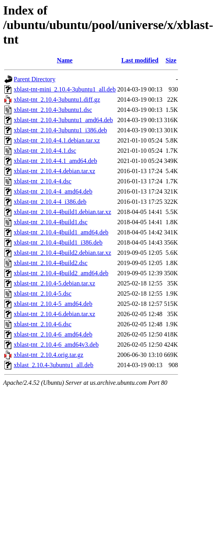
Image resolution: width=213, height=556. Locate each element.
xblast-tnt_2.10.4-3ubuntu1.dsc (53, 109)
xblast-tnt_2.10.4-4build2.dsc (50, 263)
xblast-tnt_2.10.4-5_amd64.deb (53, 303)
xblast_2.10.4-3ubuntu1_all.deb (53, 365)
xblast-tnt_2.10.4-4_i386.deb (50, 201)
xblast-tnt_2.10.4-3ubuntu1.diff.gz (57, 99)
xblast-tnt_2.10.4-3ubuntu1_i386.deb (60, 130)
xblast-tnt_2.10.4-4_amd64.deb (53, 191)
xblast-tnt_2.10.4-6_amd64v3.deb (56, 344)
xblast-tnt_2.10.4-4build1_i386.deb (58, 242)
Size (171, 60)
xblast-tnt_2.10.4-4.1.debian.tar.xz (57, 140)
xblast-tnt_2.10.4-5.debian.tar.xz (54, 283)
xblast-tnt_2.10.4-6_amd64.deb (53, 334)
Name (65, 60)
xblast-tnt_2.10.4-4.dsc (42, 181)
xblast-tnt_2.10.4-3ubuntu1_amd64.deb (63, 120)
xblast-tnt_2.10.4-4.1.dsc (45, 150)
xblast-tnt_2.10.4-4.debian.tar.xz (54, 171)
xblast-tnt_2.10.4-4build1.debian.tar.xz (62, 211)
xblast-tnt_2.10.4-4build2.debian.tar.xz (62, 252)
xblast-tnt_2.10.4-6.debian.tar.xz (54, 314)
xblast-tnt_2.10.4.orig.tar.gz (48, 354)
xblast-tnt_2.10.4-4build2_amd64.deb (61, 273)
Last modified (139, 60)
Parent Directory (34, 79)
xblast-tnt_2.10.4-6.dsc (42, 324)
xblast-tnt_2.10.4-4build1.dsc (50, 222)
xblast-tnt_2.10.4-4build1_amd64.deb (61, 232)
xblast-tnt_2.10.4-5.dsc (42, 293)
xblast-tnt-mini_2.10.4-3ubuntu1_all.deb (65, 89)
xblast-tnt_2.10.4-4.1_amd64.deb (55, 160)
